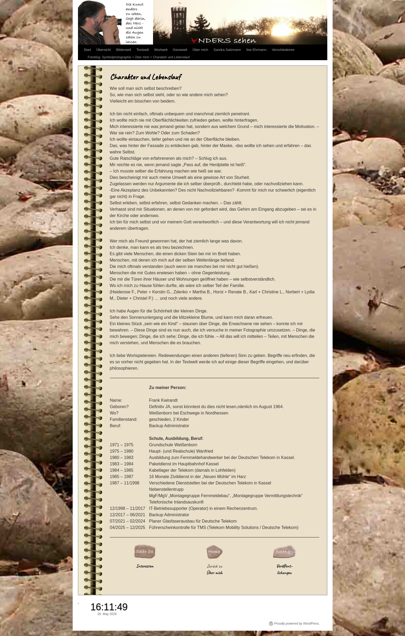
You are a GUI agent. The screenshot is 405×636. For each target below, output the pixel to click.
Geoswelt (180, 50)
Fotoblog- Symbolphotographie (109, 57)
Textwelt (142, 50)
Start (87, 50)
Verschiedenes (283, 50)
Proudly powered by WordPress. (297, 623)
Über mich (200, 50)
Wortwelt (160, 50)
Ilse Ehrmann (256, 50)
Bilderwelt (123, 50)
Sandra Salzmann (227, 50)
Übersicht (103, 50)
